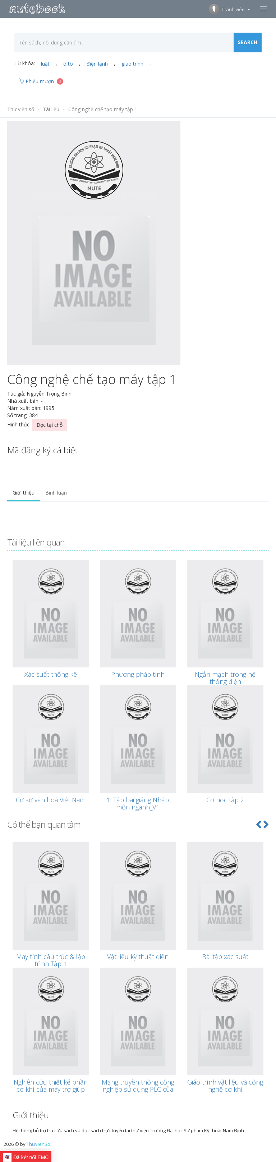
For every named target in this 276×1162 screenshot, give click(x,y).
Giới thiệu (23, 492)
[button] (258, 824)
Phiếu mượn (41, 81)
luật (45, 63)
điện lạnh (97, 63)
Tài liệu (51, 109)
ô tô (68, 63)
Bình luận (56, 492)
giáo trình (132, 63)
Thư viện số (20, 109)
